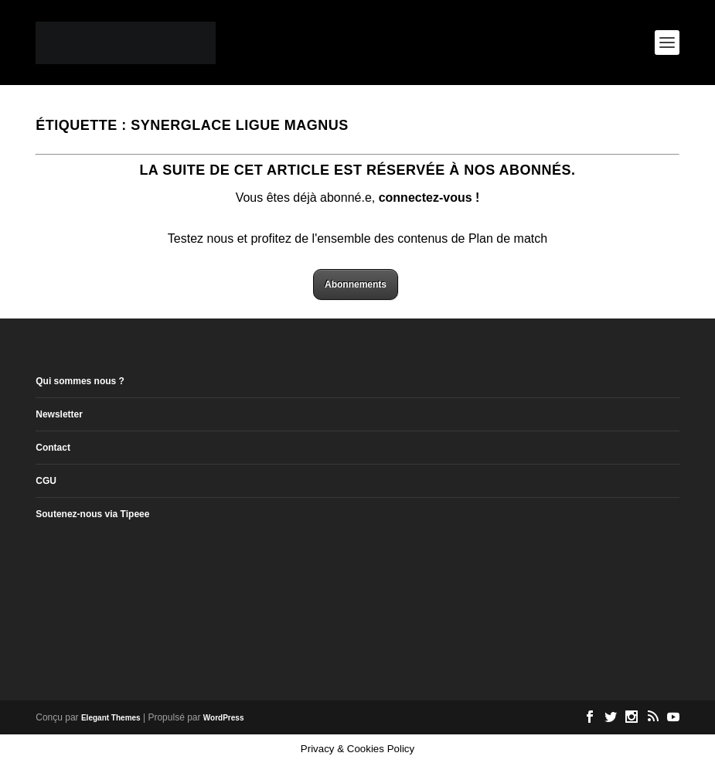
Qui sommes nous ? (80, 381)
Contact (53, 447)
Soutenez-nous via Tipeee (92, 514)
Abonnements (355, 284)
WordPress (223, 718)
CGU (46, 480)
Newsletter (59, 414)
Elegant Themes (111, 718)
